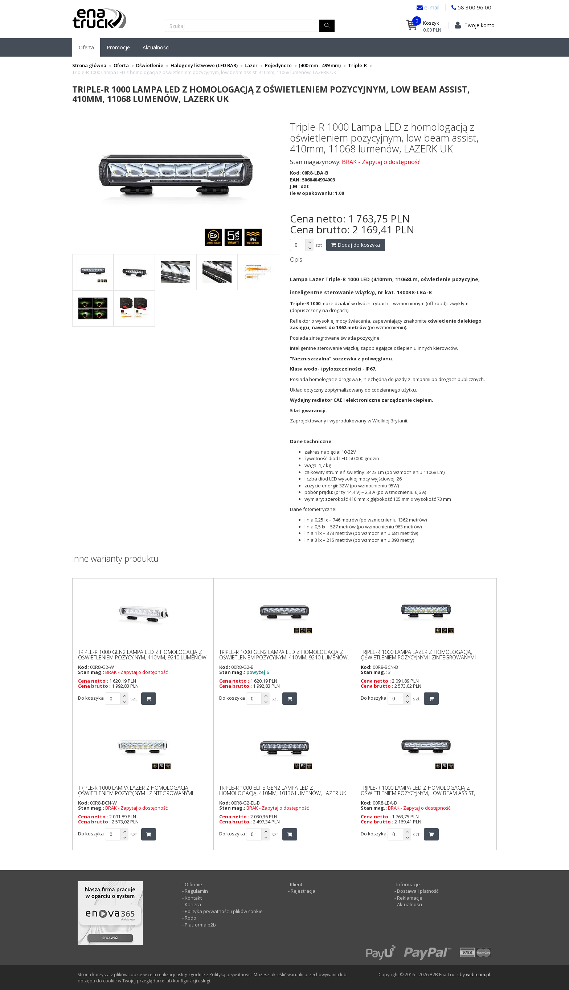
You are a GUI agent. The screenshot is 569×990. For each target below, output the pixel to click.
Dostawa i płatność (417, 891)
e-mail (431, 7)
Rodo (190, 918)
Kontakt (193, 898)
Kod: (83, 667)
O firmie (193, 884)
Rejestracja (302, 891)
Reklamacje (409, 898)
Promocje (118, 47)
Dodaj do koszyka (355, 244)
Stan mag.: (91, 672)
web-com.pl (478, 974)
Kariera (193, 904)
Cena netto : (93, 680)
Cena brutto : (94, 685)
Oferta (86, 47)
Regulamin (196, 891)
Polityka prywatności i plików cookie (224, 911)
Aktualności (156, 47)
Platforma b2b (200, 924)
